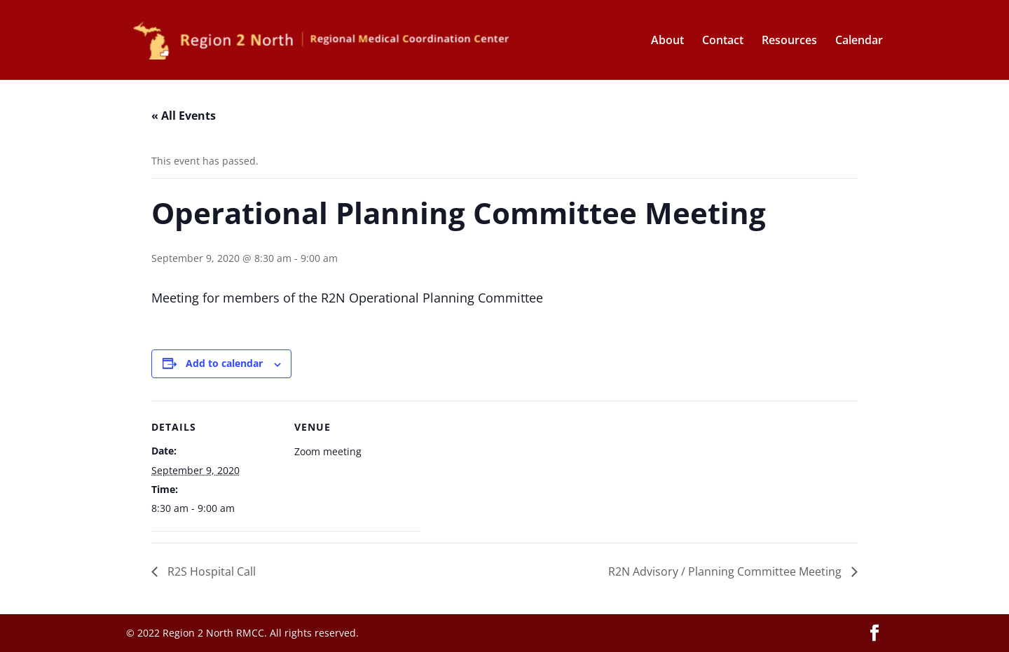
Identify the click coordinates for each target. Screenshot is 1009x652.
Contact (722, 41)
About (667, 41)
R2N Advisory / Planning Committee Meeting (726, 571)
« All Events (183, 115)
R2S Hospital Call (210, 571)
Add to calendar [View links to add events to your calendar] (224, 363)
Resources (789, 41)
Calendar (859, 41)
